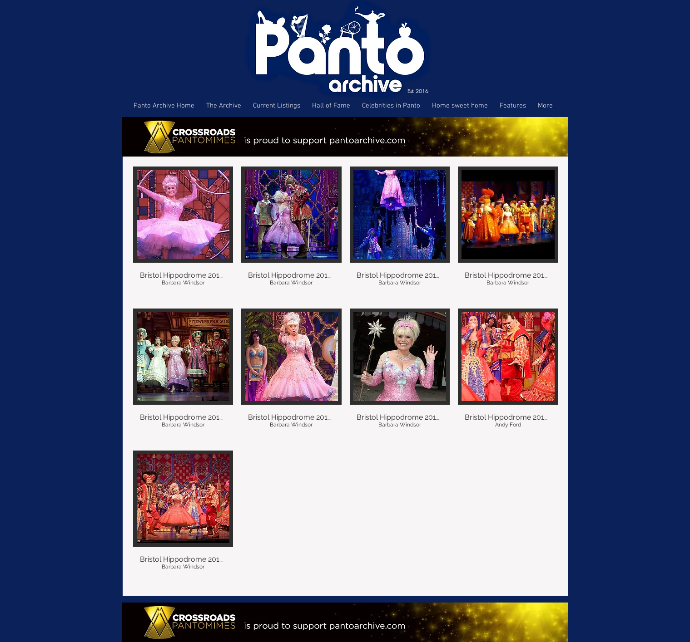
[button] (183, 233)
